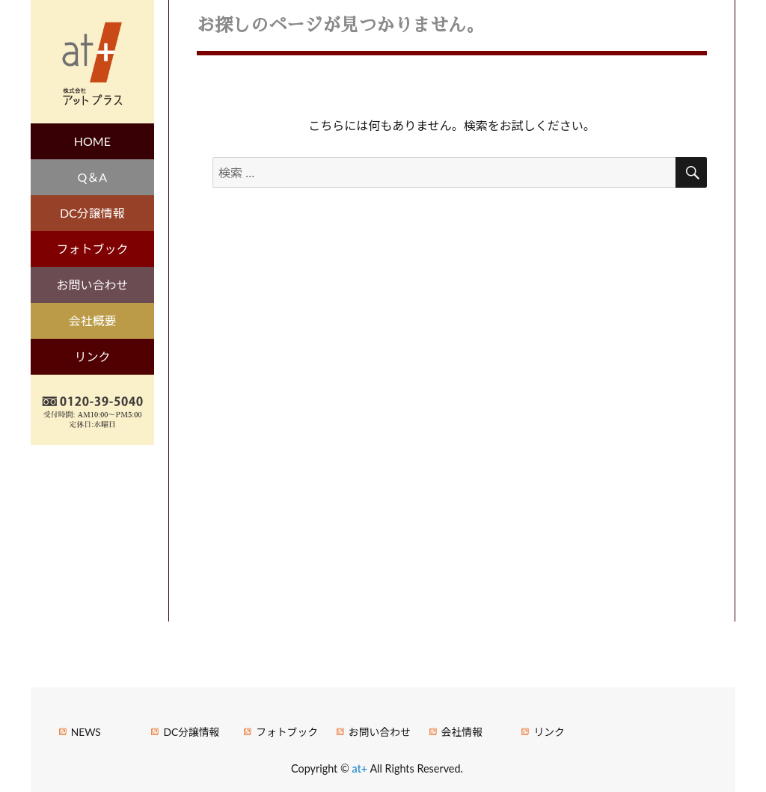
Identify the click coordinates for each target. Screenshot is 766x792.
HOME (92, 141)
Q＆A (93, 177)
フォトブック (92, 249)
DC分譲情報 (92, 213)
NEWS (86, 731)
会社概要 (92, 320)
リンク (92, 356)
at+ (361, 768)
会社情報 (461, 731)
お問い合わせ (92, 284)
